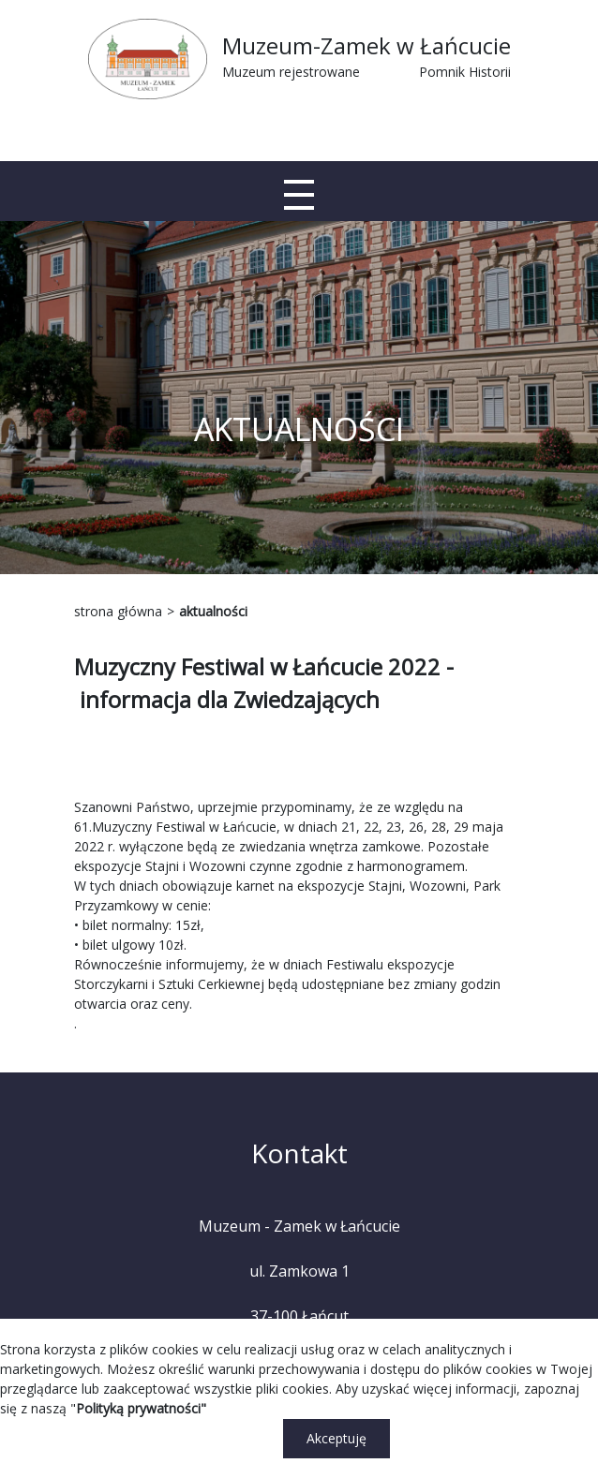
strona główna (118, 611)
